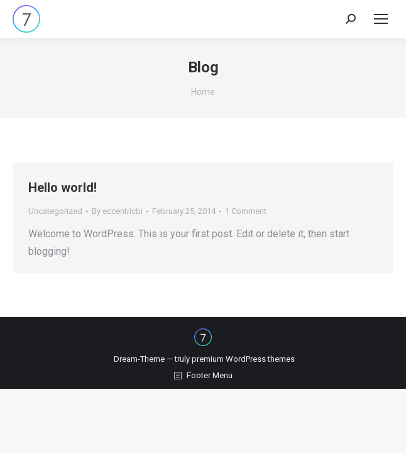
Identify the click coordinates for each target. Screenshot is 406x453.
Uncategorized (55, 211)
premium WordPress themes (243, 359)
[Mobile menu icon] (380, 18)
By (117, 211)
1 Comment (245, 211)
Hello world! (62, 187)
